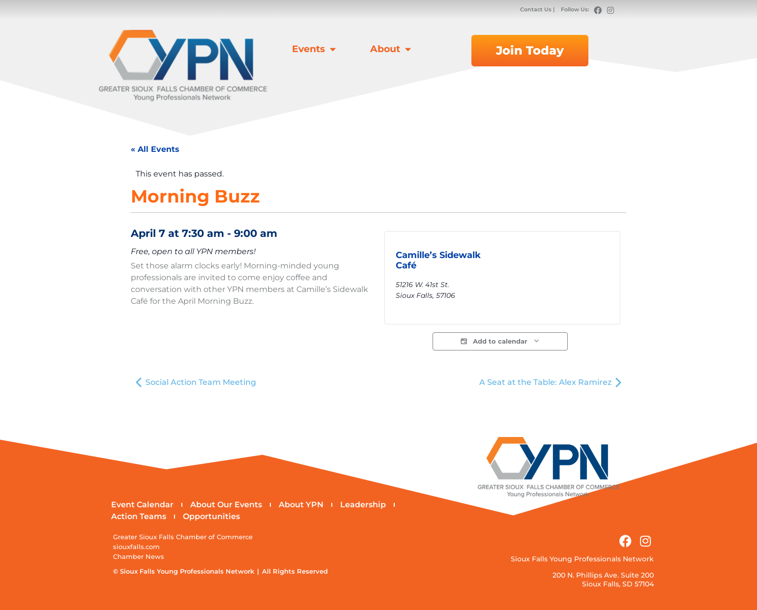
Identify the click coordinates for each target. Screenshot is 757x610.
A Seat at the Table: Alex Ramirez (550, 382)
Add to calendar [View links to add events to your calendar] (500, 341)
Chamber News (138, 556)
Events (314, 48)
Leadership (363, 504)
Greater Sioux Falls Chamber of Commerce (183, 537)
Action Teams (138, 516)
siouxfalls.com (136, 547)
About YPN (301, 504)
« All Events (155, 149)
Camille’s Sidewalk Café (438, 260)
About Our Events (226, 504)
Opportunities (211, 516)
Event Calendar (142, 504)
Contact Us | (538, 9)
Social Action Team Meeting (196, 382)
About (390, 48)
